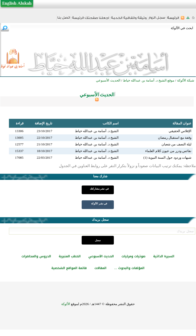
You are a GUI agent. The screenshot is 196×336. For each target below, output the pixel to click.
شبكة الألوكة (185, 80)
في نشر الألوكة (99, 203)
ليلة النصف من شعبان (176, 144)
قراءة (19, 123)
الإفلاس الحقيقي (180, 131)
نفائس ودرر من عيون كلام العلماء (168, 151)
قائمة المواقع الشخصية (69, 268)
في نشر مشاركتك (99, 188)
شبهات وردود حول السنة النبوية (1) (167, 157)
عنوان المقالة (182, 123)
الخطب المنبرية (70, 256)
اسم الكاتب (111, 123)
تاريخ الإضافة (43, 123)
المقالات (100, 268)
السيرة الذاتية (163, 256)
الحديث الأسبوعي (101, 256)
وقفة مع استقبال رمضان (174, 138)
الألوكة (65, 304)
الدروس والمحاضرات (36, 256)
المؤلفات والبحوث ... (129, 268)
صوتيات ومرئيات (133, 256)
